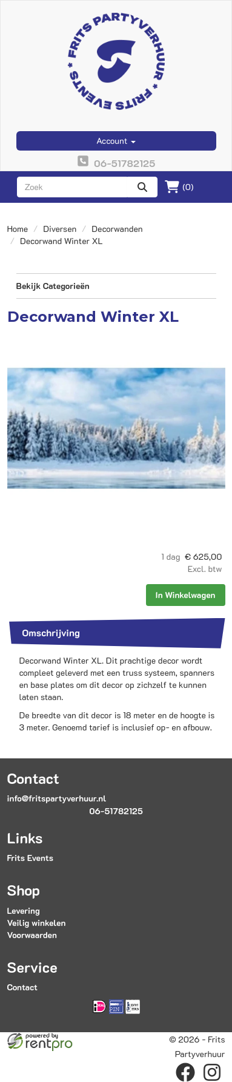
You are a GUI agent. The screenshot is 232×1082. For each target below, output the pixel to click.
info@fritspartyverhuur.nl (57, 798)
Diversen (59, 228)
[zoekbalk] (72, 187)
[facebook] (185, 1072)
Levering (23, 910)
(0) (179, 187)
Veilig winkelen (36, 922)
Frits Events (30, 857)
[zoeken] (142, 187)
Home (17, 228)
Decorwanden (116, 228)
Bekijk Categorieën (116, 285)
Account (116, 140)
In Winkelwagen (186, 595)
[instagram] (212, 1072)
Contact (22, 987)
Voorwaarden (32, 935)
